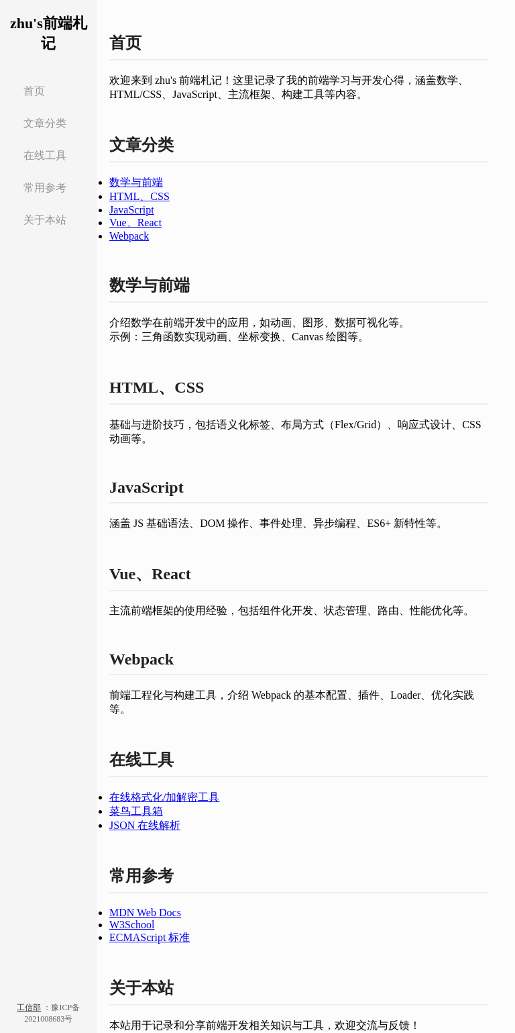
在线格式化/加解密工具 (164, 797)
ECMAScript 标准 (149, 937)
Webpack (129, 236)
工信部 (29, 1007)
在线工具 (44, 155)
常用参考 (44, 187)
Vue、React (135, 222)
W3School (132, 924)
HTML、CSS (139, 196)
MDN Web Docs (145, 912)
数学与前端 (136, 182)
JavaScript (131, 209)
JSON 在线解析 (144, 825)
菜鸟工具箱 (136, 811)
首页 (34, 91)
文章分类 (44, 123)
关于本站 (44, 220)
